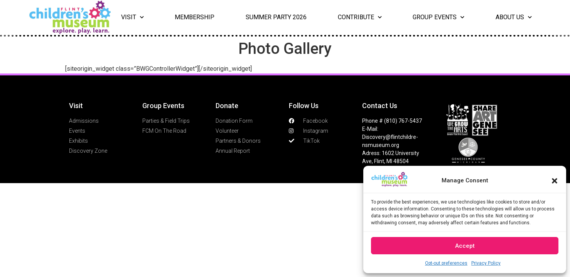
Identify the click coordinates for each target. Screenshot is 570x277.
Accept (465, 245)
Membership (194, 17)
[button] (554, 181)
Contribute (360, 17)
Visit (132, 17)
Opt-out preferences (446, 263)
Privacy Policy (486, 263)
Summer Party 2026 (276, 17)
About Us (514, 17)
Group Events (438, 17)
